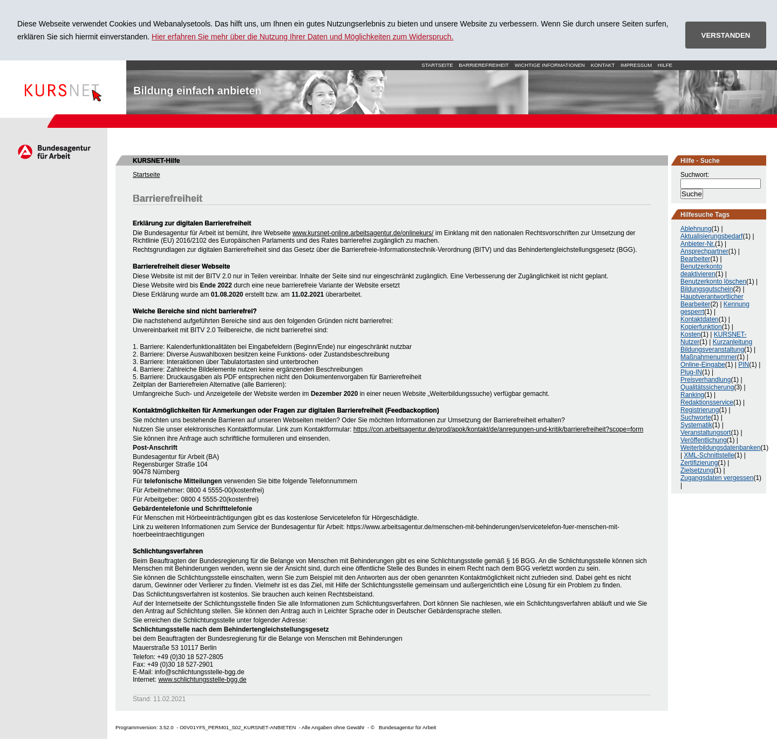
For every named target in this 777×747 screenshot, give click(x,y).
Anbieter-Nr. (697, 244)
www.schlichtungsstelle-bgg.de (202, 679)
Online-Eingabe (702, 364)
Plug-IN (691, 372)
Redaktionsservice (706, 402)
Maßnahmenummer (708, 357)
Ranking (692, 395)
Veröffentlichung (703, 440)
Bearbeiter (695, 259)
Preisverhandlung (705, 379)
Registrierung (699, 410)
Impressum (636, 65)
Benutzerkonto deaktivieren (701, 270)
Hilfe (665, 65)
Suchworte (695, 417)
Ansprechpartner (704, 251)
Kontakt (603, 65)
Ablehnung (695, 228)
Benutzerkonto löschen (713, 281)
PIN (743, 364)
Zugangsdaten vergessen (716, 478)
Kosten (690, 334)
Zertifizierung (699, 463)
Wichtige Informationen (550, 65)
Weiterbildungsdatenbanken (720, 447)
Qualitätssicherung (707, 387)
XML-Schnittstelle (709, 455)
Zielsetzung (696, 470)
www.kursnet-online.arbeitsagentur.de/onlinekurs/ (362, 233)
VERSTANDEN (726, 35)
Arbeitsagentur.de (53, 151)
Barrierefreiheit (484, 65)
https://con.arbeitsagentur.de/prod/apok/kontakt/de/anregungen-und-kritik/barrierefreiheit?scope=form (498, 429)
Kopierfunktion (701, 327)
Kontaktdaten (699, 319)
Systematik (696, 425)
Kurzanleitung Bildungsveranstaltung (716, 345)
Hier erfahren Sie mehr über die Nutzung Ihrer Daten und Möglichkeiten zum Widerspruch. (303, 36)
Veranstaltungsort (705, 432)
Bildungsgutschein (706, 289)
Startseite (63, 87)
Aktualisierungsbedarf (711, 236)
